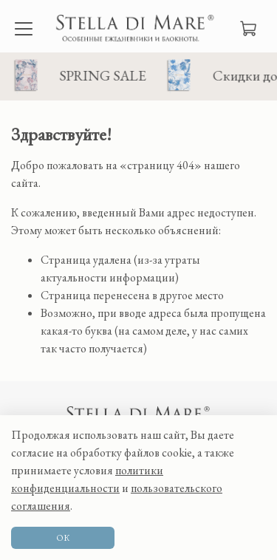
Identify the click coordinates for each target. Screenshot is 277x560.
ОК (62, 538)
